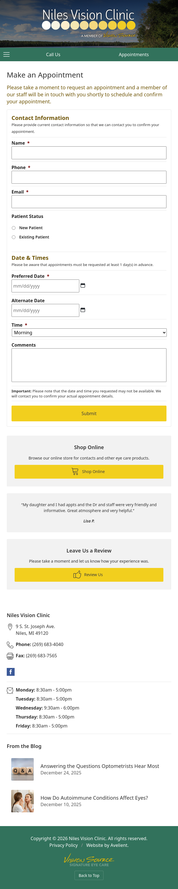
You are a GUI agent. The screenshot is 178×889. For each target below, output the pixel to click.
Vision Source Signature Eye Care (89, 859)
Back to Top (89, 875)
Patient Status (27, 216)
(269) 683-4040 (39, 644)
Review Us (88, 574)
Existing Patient (34, 237)
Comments (24, 345)
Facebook (11, 672)
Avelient (119, 845)
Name (21, 143)
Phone (21, 167)
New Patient (31, 227)
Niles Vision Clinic (87, 838)
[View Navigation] (8, 54)
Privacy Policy (63, 845)
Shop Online (88, 471)
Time (19, 325)
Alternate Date (28, 300)
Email (20, 192)
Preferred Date (30, 276)
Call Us (53, 54)
